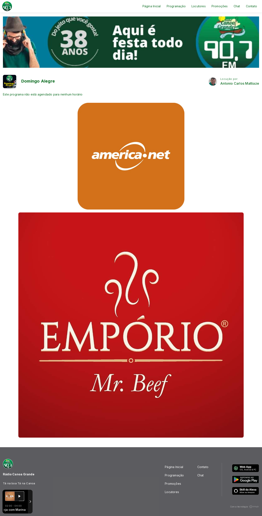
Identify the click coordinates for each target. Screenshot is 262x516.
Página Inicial (151, 6)
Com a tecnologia (244, 506)
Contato (251, 6)
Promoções (220, 6)
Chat (237, 6)
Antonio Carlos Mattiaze (239, 83)
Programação (176, 6)
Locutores (198, 6)
